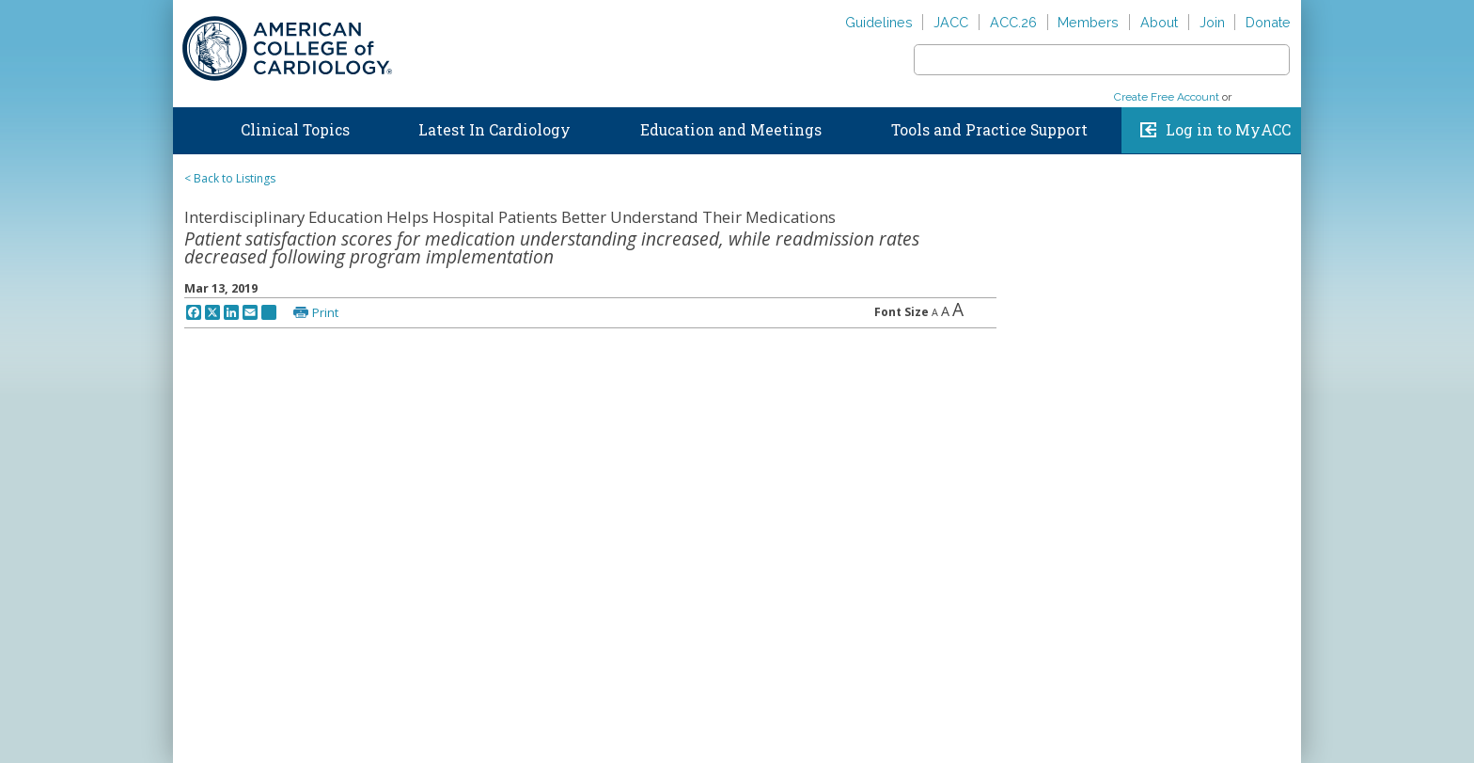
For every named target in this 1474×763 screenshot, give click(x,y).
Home (190, 126)
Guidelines (879, 22)
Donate (1268, 22)
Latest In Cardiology (494, 129)
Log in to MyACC (1228, 129)
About (1159, 22)
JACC (950, 22)
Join (1212, 22)
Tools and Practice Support (989, 129)
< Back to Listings (229, 178)
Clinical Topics (295, 129)
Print (325, 312)
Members (1088, 22)
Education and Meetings (731, 129)
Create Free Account (1166, 96)
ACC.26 (1013, 22)
